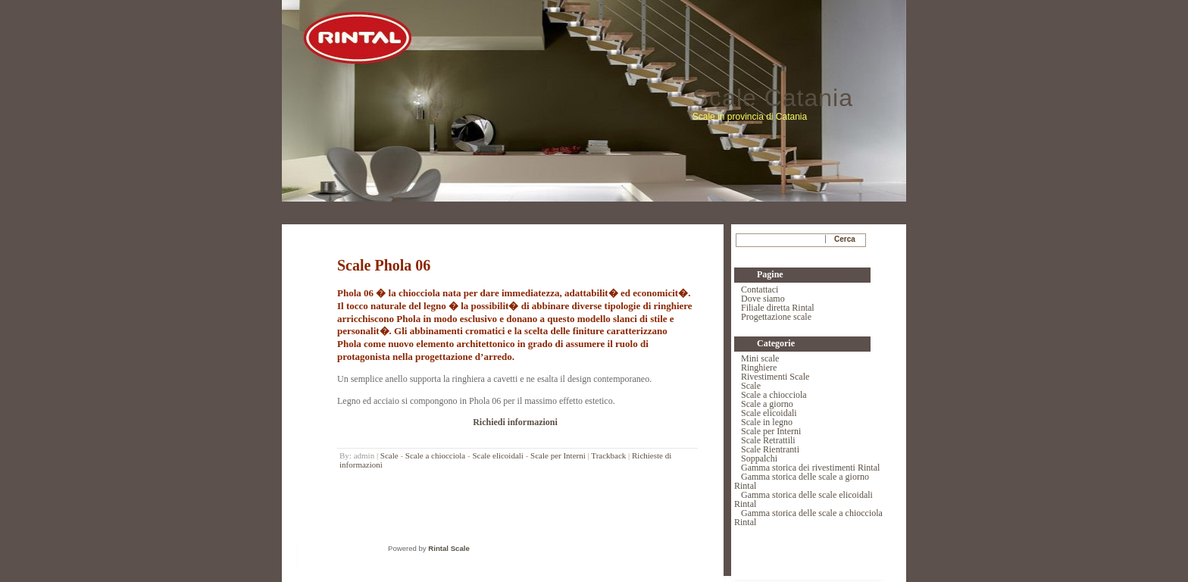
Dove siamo (763, 298)
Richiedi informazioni (515, 422)
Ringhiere (759, 367)
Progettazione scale (776, 316)
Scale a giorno (767, 404)
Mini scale (760, 358)
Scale (389, 455)
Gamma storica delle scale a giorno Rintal (801, 481)
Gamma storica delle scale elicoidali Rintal (803, 499)
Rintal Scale (448, 548)
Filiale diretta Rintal (777, 307)
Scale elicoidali (498, 455)
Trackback (608, 455)
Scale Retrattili (768, 440)
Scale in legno (767, 422)
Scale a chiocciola (435, 455)
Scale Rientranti (770, 449)
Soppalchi (759, 458)
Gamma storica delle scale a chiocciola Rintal (808, 517)
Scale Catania (772, 97)
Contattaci (759, 289)
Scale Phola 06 (383, 265)
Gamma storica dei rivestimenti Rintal (810, 467)
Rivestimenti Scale (775, 376)
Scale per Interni (558, 455)
